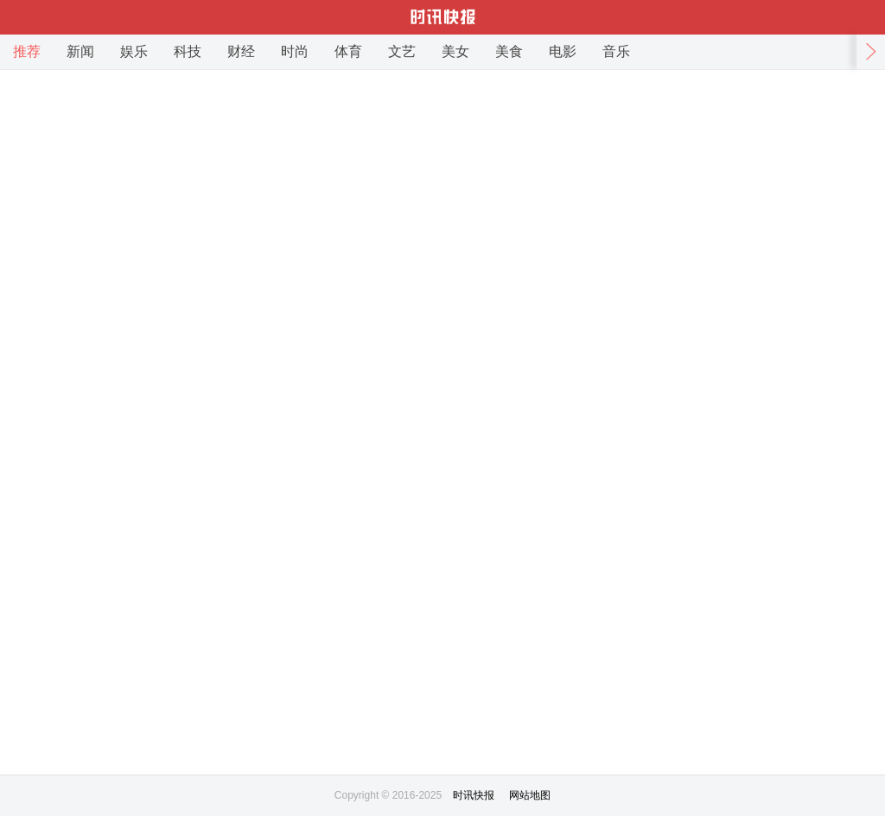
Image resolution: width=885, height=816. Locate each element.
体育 (348, 51)
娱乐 (134, 51)
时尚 (295, 51)
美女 (455, 51)
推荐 (27, 51)
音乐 (616, 51)
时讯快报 (473, 795)
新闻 (80, 51)
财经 (241, 51)
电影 (562, 51)
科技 (187, 51)
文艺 (402, 51)
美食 (509, 51)
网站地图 (530, 795)
